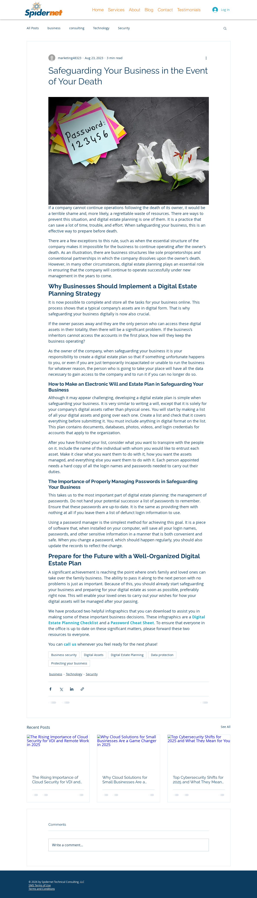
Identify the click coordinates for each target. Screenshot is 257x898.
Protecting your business (69, 663)
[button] (225, 28)
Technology (101, 28)
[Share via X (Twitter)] (61, 689)
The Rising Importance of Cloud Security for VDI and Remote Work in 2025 (56, 779)
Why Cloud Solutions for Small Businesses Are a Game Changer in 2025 (124, 779)
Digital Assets (93, 655)
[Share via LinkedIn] (72, 689)
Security (124, 28)
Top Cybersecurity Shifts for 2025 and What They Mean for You (198, 779)
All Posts (33, 28)
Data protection (162, 655)
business (54, 28)
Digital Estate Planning (127, 655)
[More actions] (206, 57)
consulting (76, 28)
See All (226, 727)
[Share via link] (82, 689)
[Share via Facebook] (50, 689)
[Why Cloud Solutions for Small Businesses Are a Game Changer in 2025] (128, 752)
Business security (64, 655)
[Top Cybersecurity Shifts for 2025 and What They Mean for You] (199, 752)
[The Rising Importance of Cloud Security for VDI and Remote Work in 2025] (58, 752)
